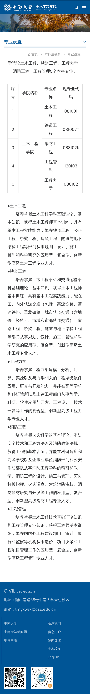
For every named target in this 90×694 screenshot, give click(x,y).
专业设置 (74, 54)
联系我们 (54, 623)
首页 (32, 54)
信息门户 (54, 632)
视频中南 (10, 640)
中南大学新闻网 (15, 632)
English (53, 657)
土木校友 (54, 648)
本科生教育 (52, 54)
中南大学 (10, 623)
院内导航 (54, 640)
